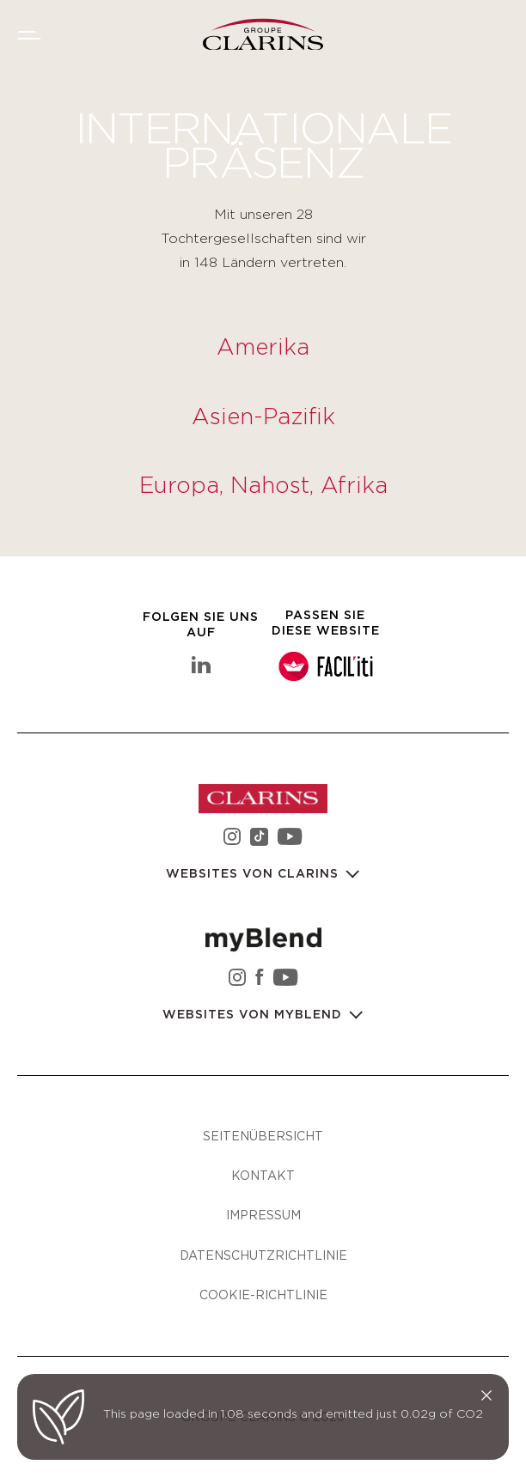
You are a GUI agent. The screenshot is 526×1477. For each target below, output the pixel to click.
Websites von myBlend (254, 1015)
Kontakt (263, 1175)
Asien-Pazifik (263, 417)
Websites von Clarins (254, 874)
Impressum (263, 1214)
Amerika (263, 348)
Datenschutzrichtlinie (263, 1255)
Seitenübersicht (263, 1135)
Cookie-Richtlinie (263, 1294)
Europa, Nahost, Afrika (263, 486)
